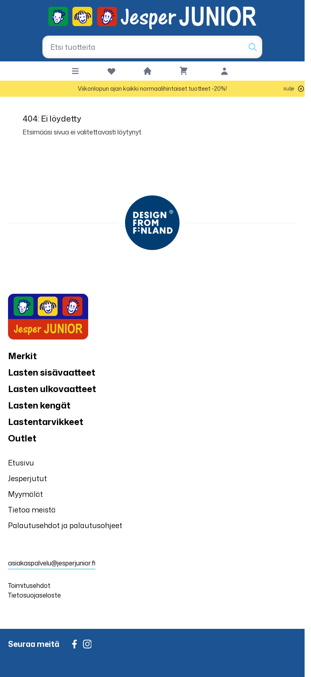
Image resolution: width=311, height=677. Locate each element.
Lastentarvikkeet (45, 421)
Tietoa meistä (32, 509)
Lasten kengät (39, 405)
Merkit (22, 356)
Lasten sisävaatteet (51, 372)
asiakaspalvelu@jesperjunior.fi (51, 563)
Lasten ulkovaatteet (52, 388)
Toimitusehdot (29, 585)
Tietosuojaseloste (34, 595)
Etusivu (21, 462)
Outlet (22, 438)
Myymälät (25, 494)
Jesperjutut (27, 478)
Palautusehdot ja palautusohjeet (65, 525)
